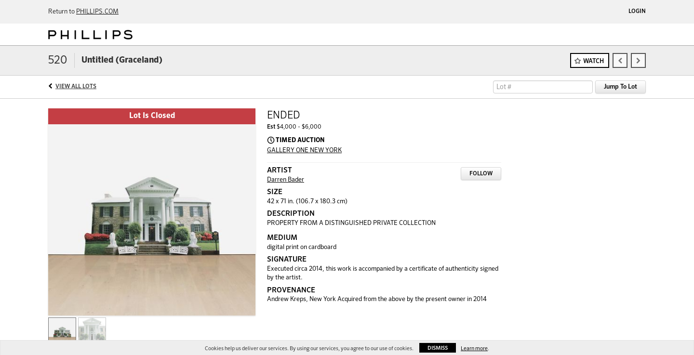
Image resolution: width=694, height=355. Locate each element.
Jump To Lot (620, 87)
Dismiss (437, 348)
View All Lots (75, 87)
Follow (481, 174)
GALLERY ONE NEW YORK (304, 150)
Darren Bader (285, 180)
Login (637, 11)
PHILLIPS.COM (97, 12)
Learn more (474, 348)
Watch (593, 61)
